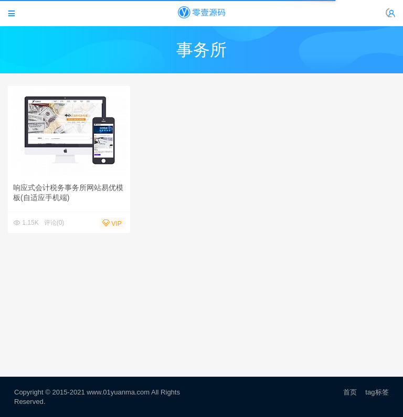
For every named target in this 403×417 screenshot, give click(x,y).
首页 (350, 392)
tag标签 (377, 392)
